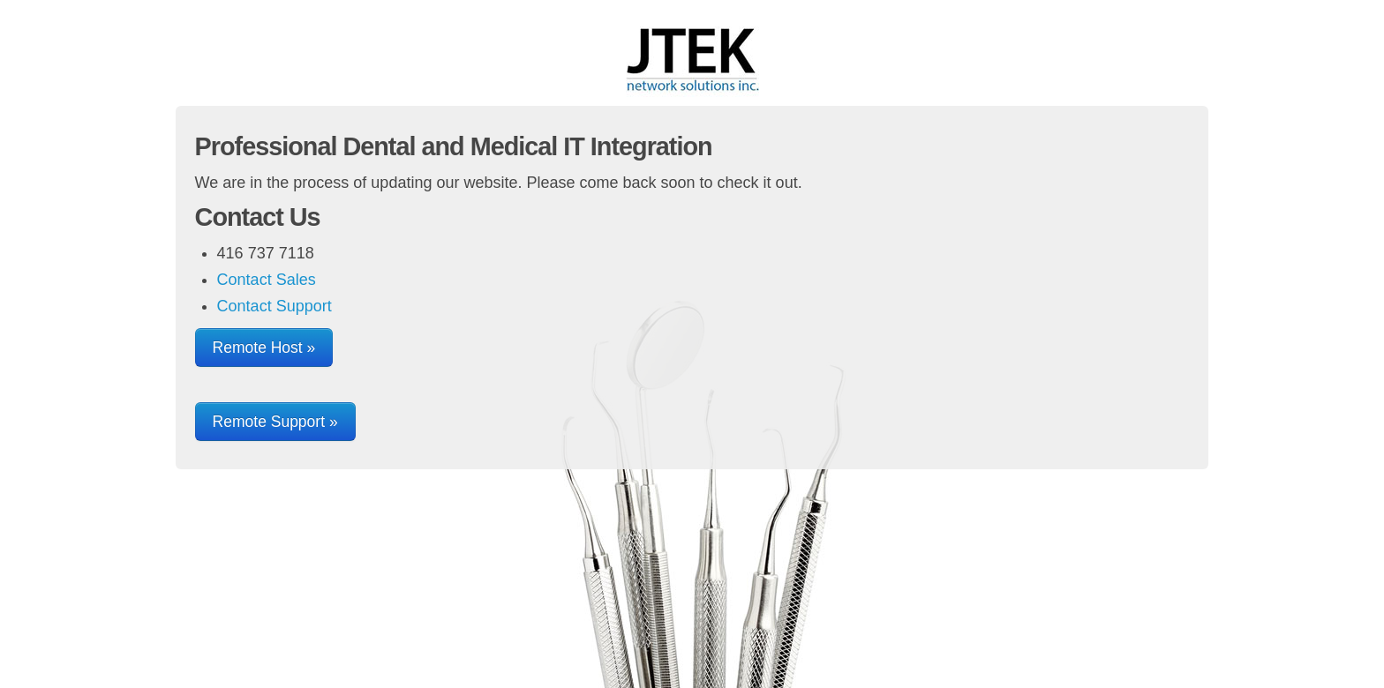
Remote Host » (264, 347)
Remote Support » (275, 421)
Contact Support (274, 306)
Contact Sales (266, 279)
